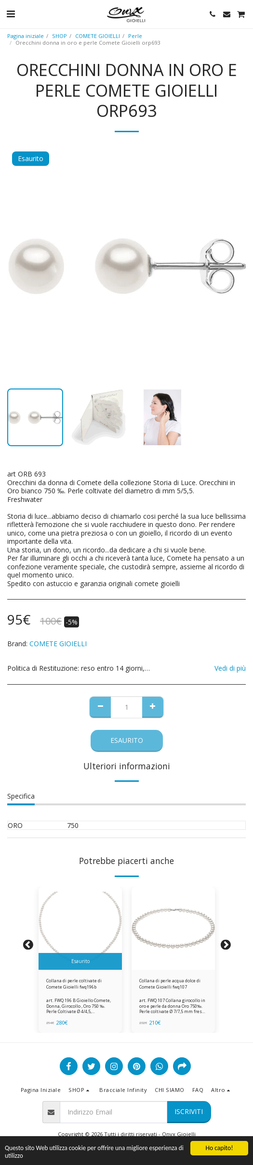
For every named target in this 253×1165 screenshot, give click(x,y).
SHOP (59, 35)
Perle (135, 35)
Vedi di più (230, 668)
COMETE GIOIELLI (97, 35)
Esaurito (126, 740)
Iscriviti (188, 1111)
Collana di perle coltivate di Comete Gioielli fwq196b (74, 983)
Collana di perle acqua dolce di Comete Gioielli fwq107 (169, 983)
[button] (10, 14)
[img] (80, 928)
